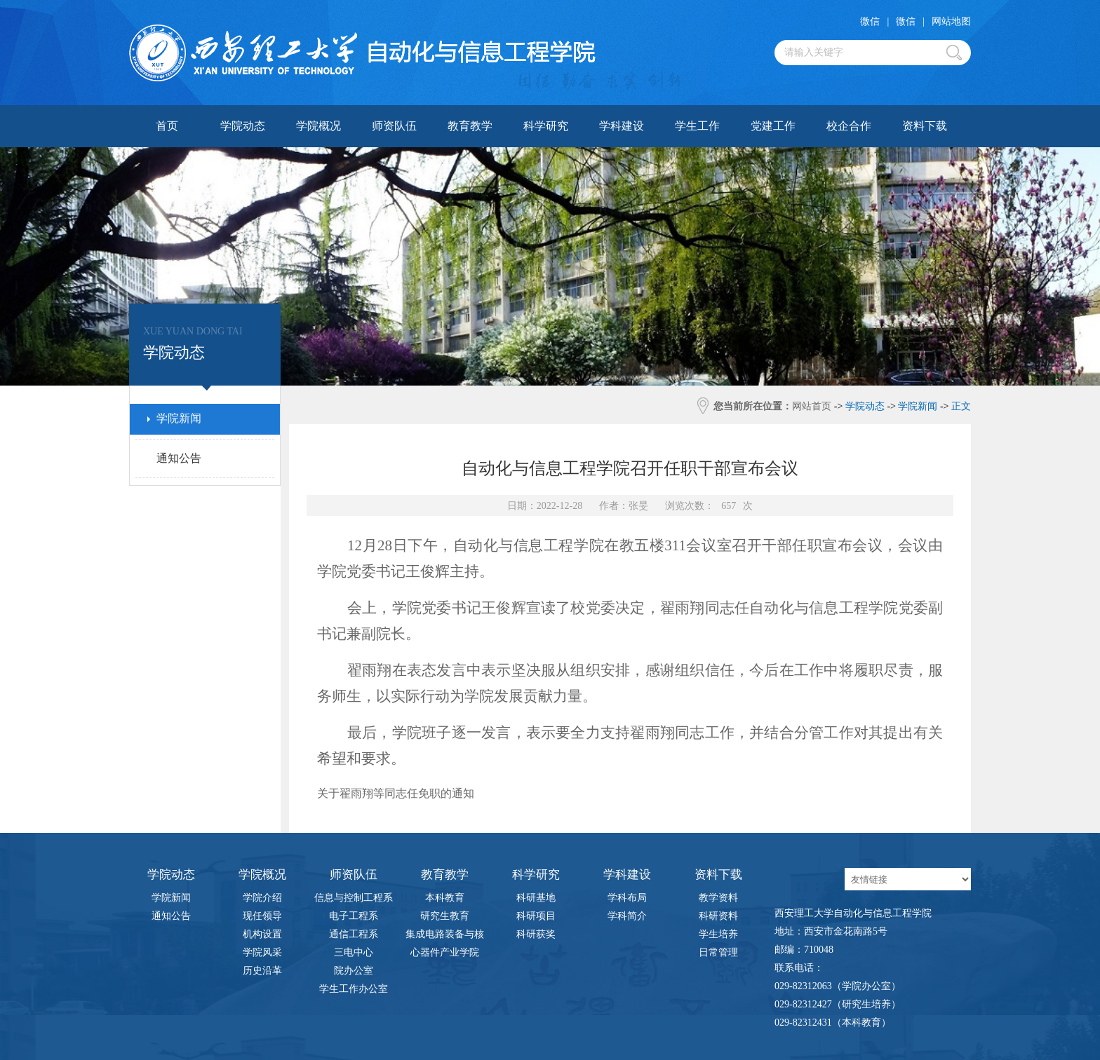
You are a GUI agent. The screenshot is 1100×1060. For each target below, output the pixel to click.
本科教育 (444, 897)
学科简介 (627, 916)
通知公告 (171, 916)
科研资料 (718, 916)
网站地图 (951, 21)
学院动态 (242, 126)
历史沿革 (262, 970)
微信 (870, 21)
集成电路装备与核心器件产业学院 (444, 936)
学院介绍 (262, 897)
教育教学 (470, 126)
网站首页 (811, 406)
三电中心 (353, 952)
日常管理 (718, 952)
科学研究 (545, 126)
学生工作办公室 (353, 989)
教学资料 (718, 897)
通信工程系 (353, 934)
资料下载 (924, 126)
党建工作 (773, 126)
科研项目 (536, 916)
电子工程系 (353, 916)
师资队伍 (394, 126)
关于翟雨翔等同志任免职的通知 (395, 793)
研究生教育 (444, 916)
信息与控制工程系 (353, 897)
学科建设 (621, 126)
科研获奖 (536, 934)
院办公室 (353, 970)
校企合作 (848, 126)
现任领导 (262, 916)
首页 (167, 126)
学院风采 (262, 952)
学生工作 (697, 126)
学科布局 (627, 897)
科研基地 (536, 897)
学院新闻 (171, 897)
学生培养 (718, 934)
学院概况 (318, 126)
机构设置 (262, 934)
